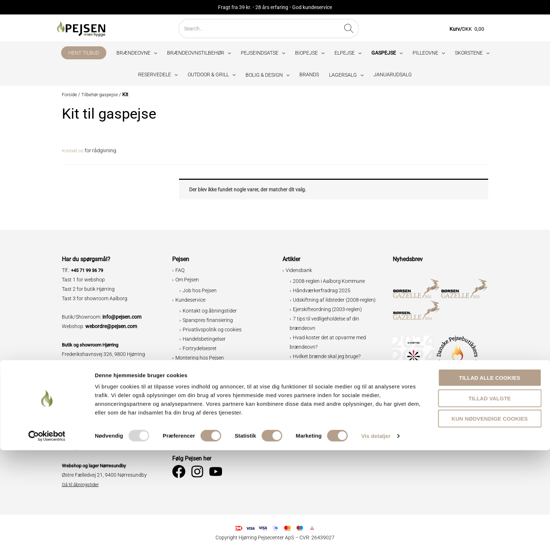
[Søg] (359, 28)
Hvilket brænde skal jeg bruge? (327, 359)
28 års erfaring (271, 7)
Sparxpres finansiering (208, 323)
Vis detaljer (376, 534)
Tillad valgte (489, 496)
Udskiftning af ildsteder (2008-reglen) (334, 302)
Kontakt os (74, 153)
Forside (70, 97)
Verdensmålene (200, 419)
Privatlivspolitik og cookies (212, 332)
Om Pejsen (187, 282)
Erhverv (183, 429)
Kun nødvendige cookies (490, 516)
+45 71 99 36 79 (89, 273)
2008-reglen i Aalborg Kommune (329, 283)
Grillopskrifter (308, 368)
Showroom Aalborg (83, 393)
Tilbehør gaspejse (102, 97)
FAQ (179, 273)
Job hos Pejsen (200, 293)
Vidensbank (299, 273)
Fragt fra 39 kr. (234, 7)
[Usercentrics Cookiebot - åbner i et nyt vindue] (46, 533)
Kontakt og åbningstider (210, 313)
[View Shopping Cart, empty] (471, 30)
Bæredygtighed (192, 380)
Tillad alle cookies (489, 475)
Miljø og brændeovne (206, 410)
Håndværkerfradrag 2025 (321, 293)
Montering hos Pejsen (199, 360)
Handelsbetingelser (204, 341)
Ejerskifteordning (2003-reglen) (327, 312)
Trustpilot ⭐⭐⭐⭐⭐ (202, 438)
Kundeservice (190, 302)
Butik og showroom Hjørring (93, 347)
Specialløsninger (201, 371)
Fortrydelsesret (200, 351)
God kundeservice (312, 7)
